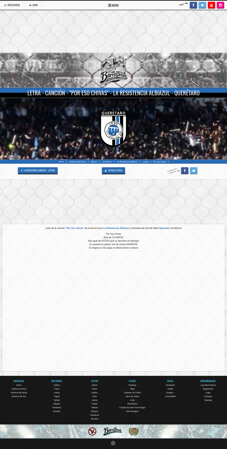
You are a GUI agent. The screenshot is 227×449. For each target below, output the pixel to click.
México (94, 162)
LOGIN (33, 5)
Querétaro (106, 162)
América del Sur (19, 396)
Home (61, 162)
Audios (94, 392)
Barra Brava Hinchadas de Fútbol (113, 70)
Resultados (132, 404)
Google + (170, 392)
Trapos (57, 396)
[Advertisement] (113, 31)
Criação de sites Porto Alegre (132, 407)
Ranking (132, 385)
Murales (56, 411)
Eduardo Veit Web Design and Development (113, 443)
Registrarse (208, 389)
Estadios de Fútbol (132, 392)
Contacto (208, 396)
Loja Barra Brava (208, 385)
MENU (113, 5)
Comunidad (170, 396)
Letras (145, 162)
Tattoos (56, 400)
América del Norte (77, 162)
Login (208, 392)
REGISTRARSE (12, 5)
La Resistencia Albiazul (127, 162)
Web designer (132, 411)
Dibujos (56, 404)
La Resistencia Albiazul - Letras (38, 170)
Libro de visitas (132, 396)
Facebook (170, 385)
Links (94, 396)
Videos (57, 385)
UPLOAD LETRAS (113, 170)
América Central (19, 389)
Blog (132, 389)
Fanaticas (56, 407)
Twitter (170, 389)
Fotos (56, 389)
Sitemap (208, 400)
